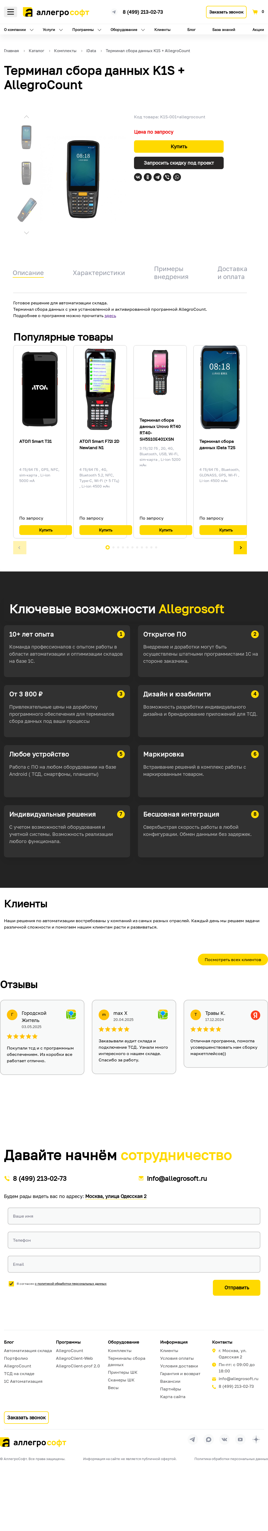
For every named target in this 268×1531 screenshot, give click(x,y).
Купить (179, 146)
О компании (15, 29)
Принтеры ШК (122, 1372)
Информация (174, 1342)
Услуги (49, 29)
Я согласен (62, 1284)
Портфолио (16, 1358)
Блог (191, 29)
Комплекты (120, 1350)
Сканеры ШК (121, 1380)
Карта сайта (172, 1396)
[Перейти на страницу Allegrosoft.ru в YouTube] (240, 1439)
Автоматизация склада (28, 1350)
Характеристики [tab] (99, 272)
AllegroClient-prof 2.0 (78, 1365)
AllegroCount (17, 1365)
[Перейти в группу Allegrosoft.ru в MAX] (209, 1439)
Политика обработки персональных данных (231, 1459)
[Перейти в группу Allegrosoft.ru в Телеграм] (193, 1439)
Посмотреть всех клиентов (233, 959)
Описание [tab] (28, 272)
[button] (26, 117)
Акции (258, 29)
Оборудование (124, 29)
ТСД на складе (19, 1373)
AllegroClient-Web (74, 1358)
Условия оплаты (177, 1358)
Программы (83, 29)
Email (18, 1264)
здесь (110, 315)
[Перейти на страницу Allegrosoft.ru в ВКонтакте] (224, 1439)
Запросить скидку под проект (179, 163)
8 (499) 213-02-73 (143, 12)
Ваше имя (23, 1216)
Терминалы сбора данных (126, 1361)
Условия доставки (179, 1365)
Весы (113, 1387)
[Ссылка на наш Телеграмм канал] (114, 11)
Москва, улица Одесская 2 (115, 1196)
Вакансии (170, 1381)
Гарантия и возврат (180, 1373)
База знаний (223, 29)
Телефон (22, 1240)
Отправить (236, 1287)
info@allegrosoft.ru (177, 1178)
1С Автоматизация (23, 1381)
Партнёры (170, 1389)
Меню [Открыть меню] (10, 12)
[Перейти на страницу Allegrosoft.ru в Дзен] (256, 1439)
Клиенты (162, 29)
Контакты (222, 1342)
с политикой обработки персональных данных (71, 1284)
